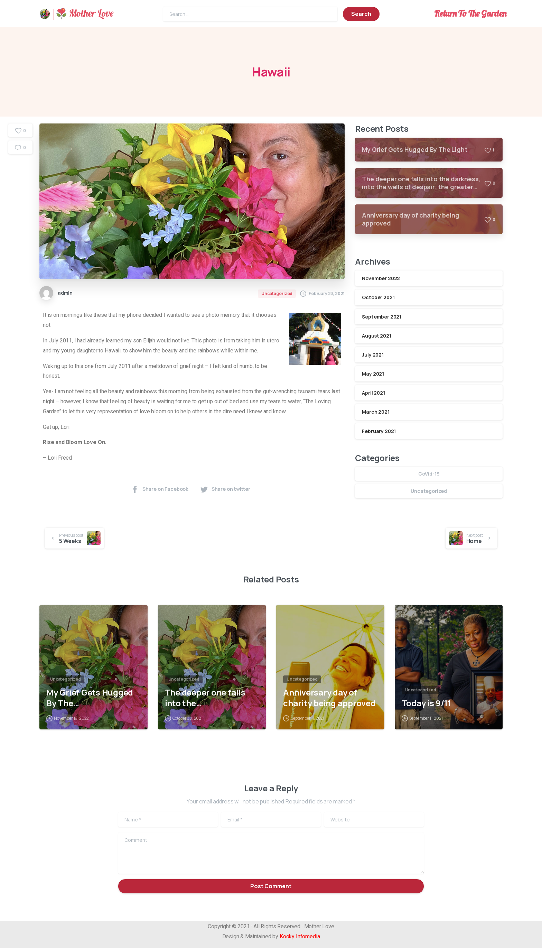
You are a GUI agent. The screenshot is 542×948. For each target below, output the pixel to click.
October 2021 (378, 297)
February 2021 (379, 431)
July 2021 (373, 354)
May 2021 (373, 373)
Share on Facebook (159, 489)
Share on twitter (225, 489)
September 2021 (381, 316)
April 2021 (373, 392)
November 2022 (381, 278)
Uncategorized (429, 491)
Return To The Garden (470, 13)
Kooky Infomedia (300, 936)
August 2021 (376, 335)
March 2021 (375, 411)
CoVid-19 (429, 473)
